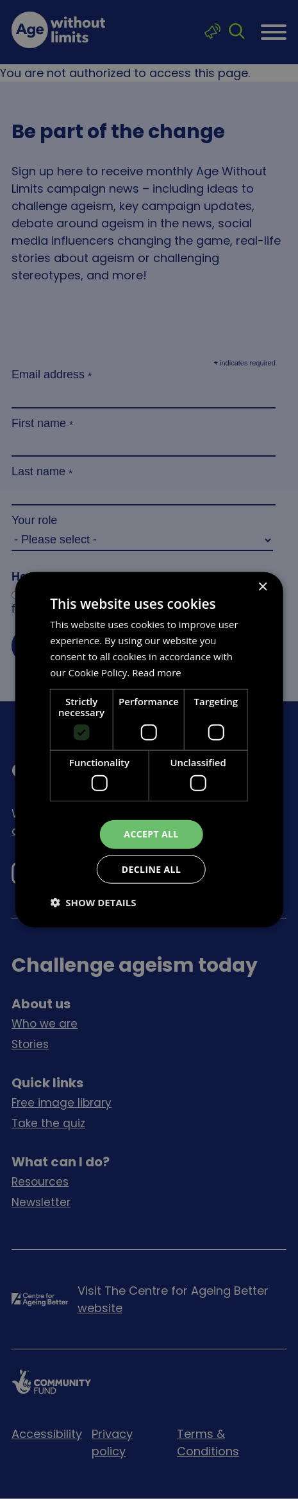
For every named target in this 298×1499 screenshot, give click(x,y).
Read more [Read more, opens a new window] (156, 671)
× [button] (262, 587)
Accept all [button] (151, 834)
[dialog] (149, 749)
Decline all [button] (151, 869)
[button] (93, 901)
